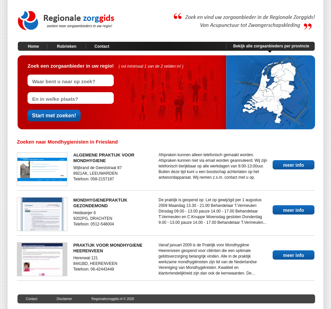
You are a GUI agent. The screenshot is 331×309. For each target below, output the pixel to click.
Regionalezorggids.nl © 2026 (113, 299)
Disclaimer (64, 299)
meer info (293, 165)
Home (33, 46)
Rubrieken (67, 46)
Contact (102, 46)
